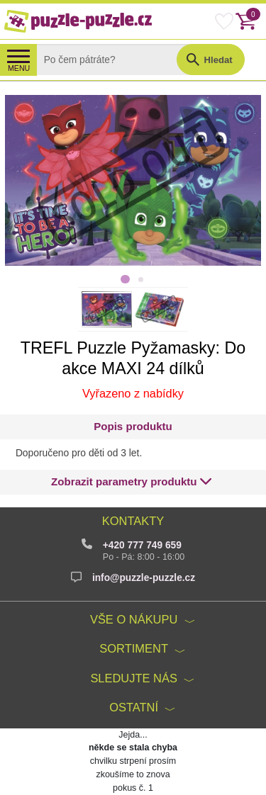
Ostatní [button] (133, 707)
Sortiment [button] (133, 648)
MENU (19, 68)
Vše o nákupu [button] (133, 619)
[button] (131, 482)
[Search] (117, 59)
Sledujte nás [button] (133, 678)
